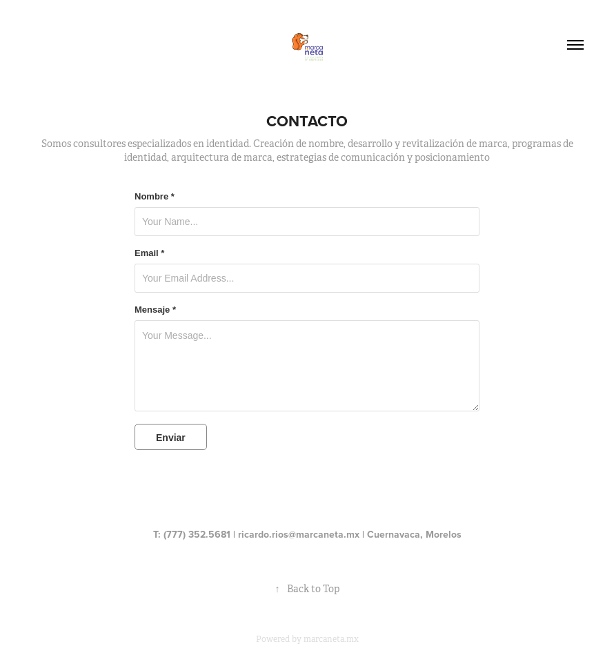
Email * (149, 253)
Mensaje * (155, 310)
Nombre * (155, 197)
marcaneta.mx (331, 639)
